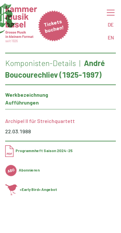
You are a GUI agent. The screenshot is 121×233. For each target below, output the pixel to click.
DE (111, 24)
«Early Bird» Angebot (31, 189)
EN (111, 37)
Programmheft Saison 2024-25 (39, 150)
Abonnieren (22, 170)
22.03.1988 (18, 131)
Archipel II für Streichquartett (40, 121)
